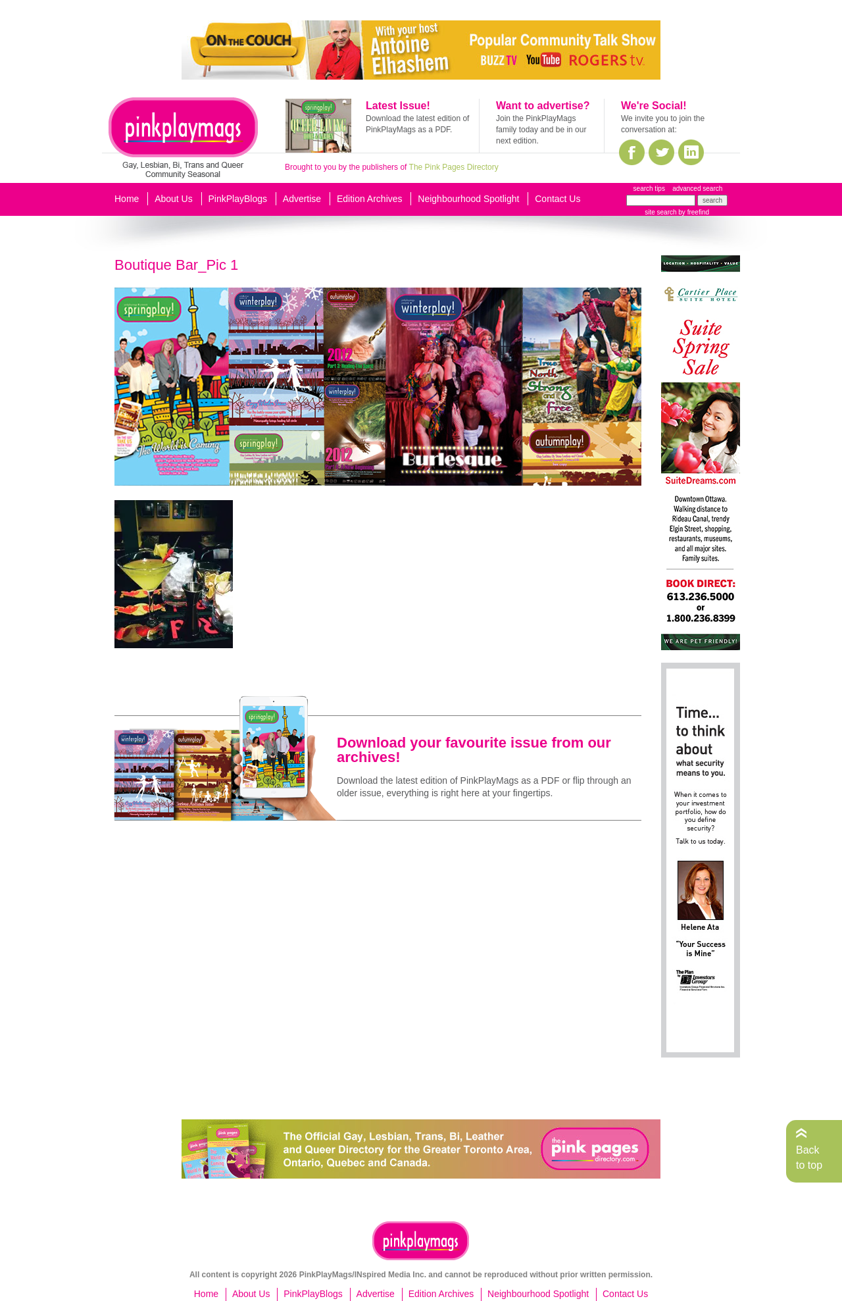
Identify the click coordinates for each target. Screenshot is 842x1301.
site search (660, 212)
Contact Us (557, 198)
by (693, 212)
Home (126, 198)
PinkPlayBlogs (238, 198)
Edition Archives (370, 198)
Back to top (809, 1157)
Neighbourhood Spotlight (468, 198)
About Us (174, 198)
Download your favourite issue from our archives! (474, 749)
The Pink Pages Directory (454, 167)
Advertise (302, 198)
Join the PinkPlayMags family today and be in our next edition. (541, 129)
